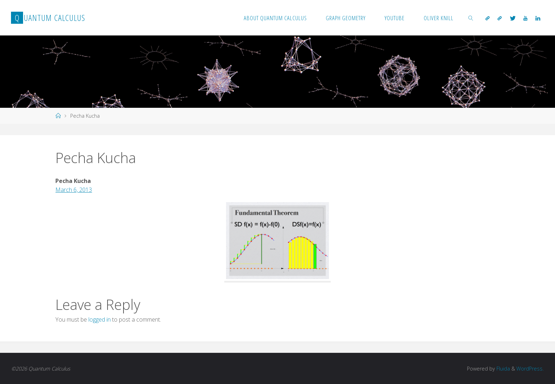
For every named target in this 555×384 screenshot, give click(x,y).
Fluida (502, 368)
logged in (99, 319)
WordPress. (530, 368)
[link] (471, 17)
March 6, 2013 (73, 190)
